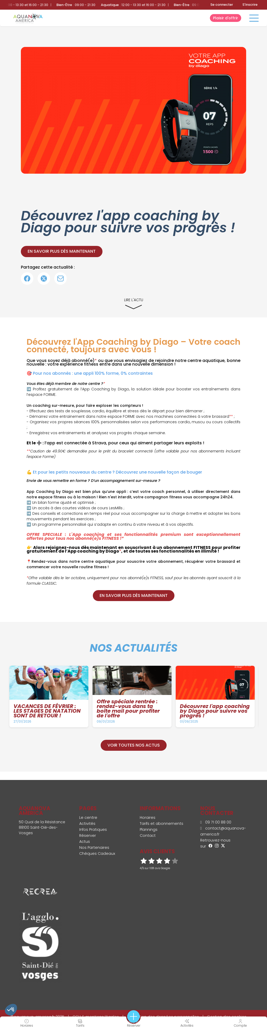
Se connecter (221, 4)
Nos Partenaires (94, 847)
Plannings (148, 829)
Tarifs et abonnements (161, 823)
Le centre (88, 817)
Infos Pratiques (93, 829)
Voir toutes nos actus (133, 745)
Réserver (87, 835)
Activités (87, 823)
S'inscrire (250, 4)
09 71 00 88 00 (215, 822)
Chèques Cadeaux (97, 853)
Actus (84, 841)
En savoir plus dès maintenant (62, 251)
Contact (148, 835)
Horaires (147, 817)
